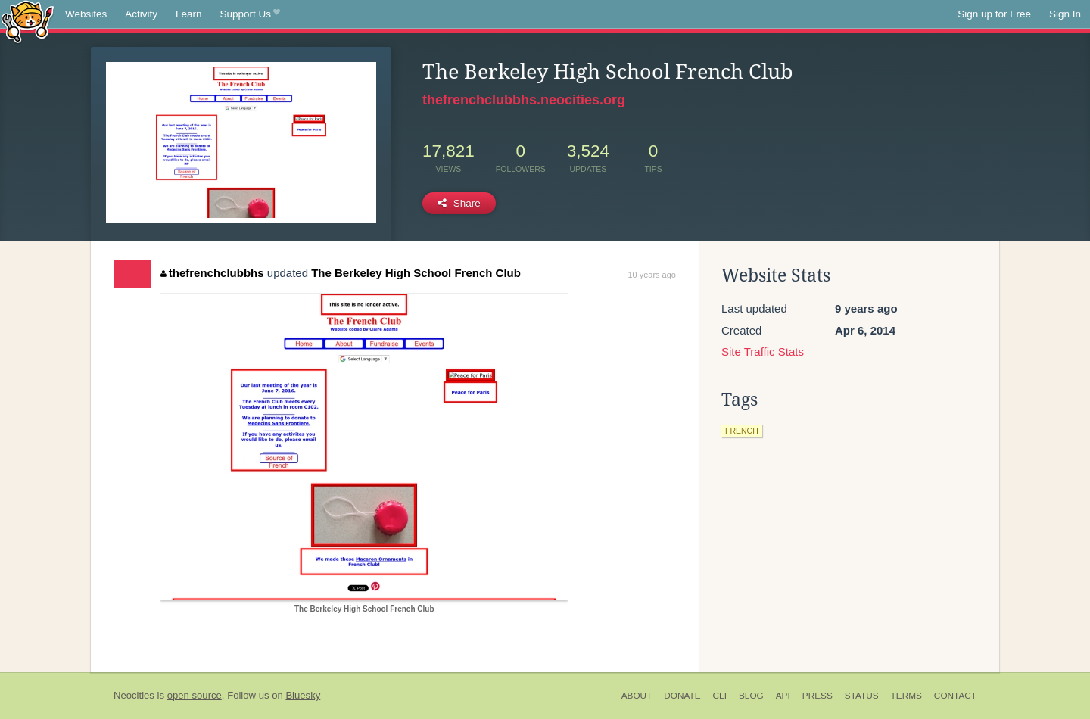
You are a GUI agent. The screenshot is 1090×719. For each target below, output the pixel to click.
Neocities (134, 695)
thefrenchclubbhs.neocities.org (523, 99)
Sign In (1065, 14)
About (636, 695)
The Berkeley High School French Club (416, 272)
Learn (189, 14)
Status (862, 695)
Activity (141, 14)
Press (817, 695)
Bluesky (302, 695)
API (783, 695)
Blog (751, 695)
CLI (720, 695)
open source (194, 695)
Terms (906, 695)
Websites (86, 14)
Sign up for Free (994, 14)
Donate (682, 695)
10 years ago (652, 274)
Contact (955, 695)
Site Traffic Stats (762, 351)
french (741, 430)
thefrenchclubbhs (211, 272)
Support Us (250, 14)
